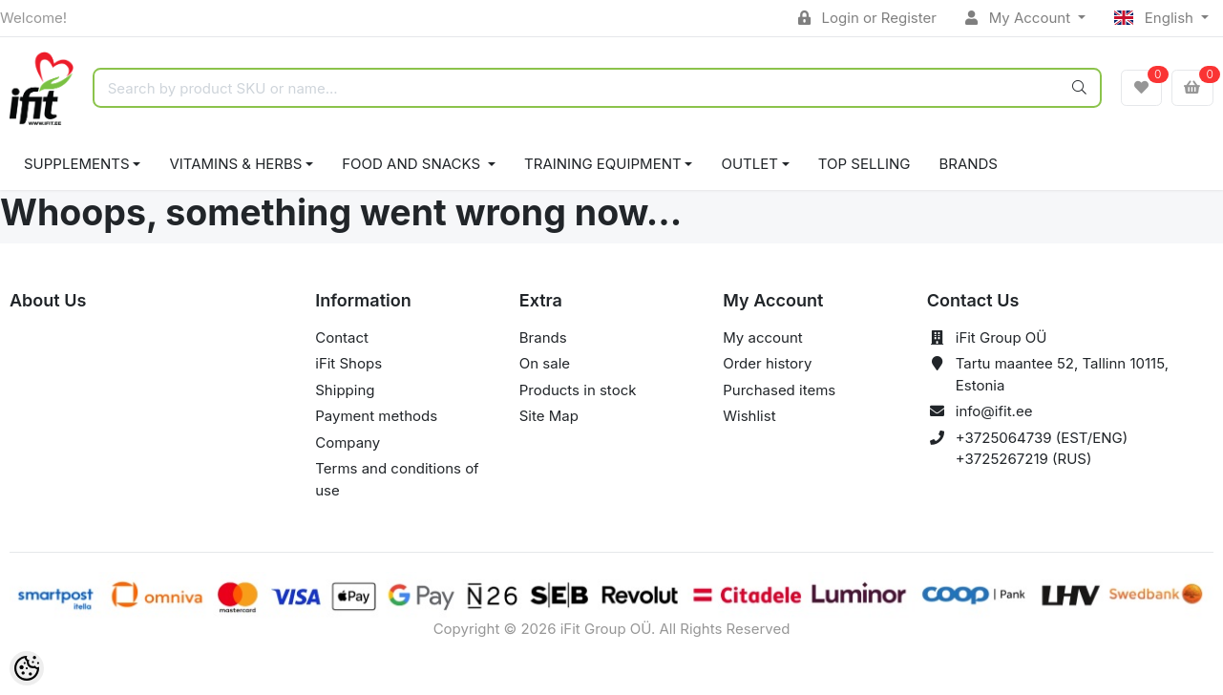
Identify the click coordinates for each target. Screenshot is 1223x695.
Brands (968, 164)
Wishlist (749, 416)
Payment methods (376, 416)
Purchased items (779, 390)
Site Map (549, 416)
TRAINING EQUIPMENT (603, 164)
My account (762, 337)
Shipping (344, 390)
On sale (544, 363)
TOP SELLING (864, 164)
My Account (1019, 18)
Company (347, 442)
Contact (342, 337)
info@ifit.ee (994, 411)
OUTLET (749, 164)
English (1155, 18)
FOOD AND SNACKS (413, 164)
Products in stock (578, 390)
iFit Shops (348, 363)
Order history (767, 363)
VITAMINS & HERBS (235, 164)
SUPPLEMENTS (77, 164)
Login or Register (867, 18)
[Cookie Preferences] (27, 668)
